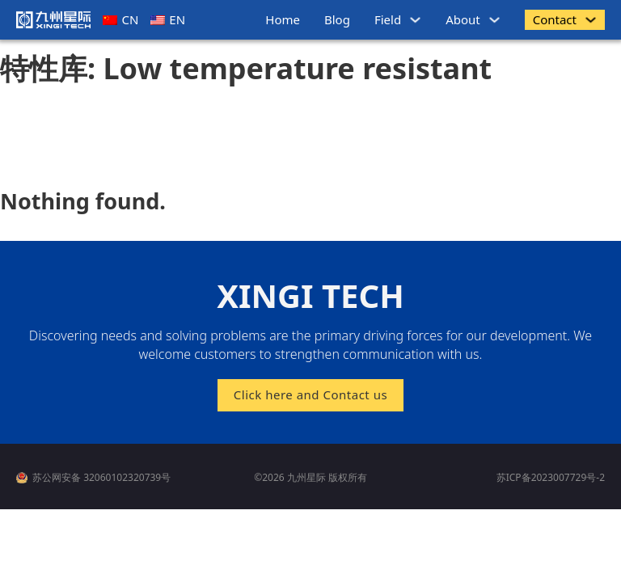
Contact (555, 19)
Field (387, 19)
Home (282, 19)
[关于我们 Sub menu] (494, 20)
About (463, 19)
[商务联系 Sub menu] (591, 20)
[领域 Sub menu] (415, 20)
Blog (337, 19)
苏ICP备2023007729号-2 (550, 477)
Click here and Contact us (310, 394)
